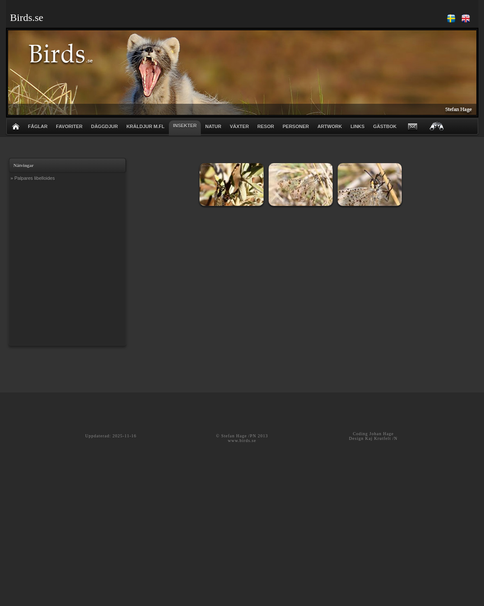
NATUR (213, 126)
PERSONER (296, 126)
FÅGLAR (38, 126)
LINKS (358, 126)
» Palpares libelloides (33, 178)
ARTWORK (329, 126)
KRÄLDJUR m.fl (145, 126)
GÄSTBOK (385, 126)
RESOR (266, 126)
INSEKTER (185, 125)
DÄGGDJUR (104, 126)
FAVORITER (69, 126)
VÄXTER (239, 126)
